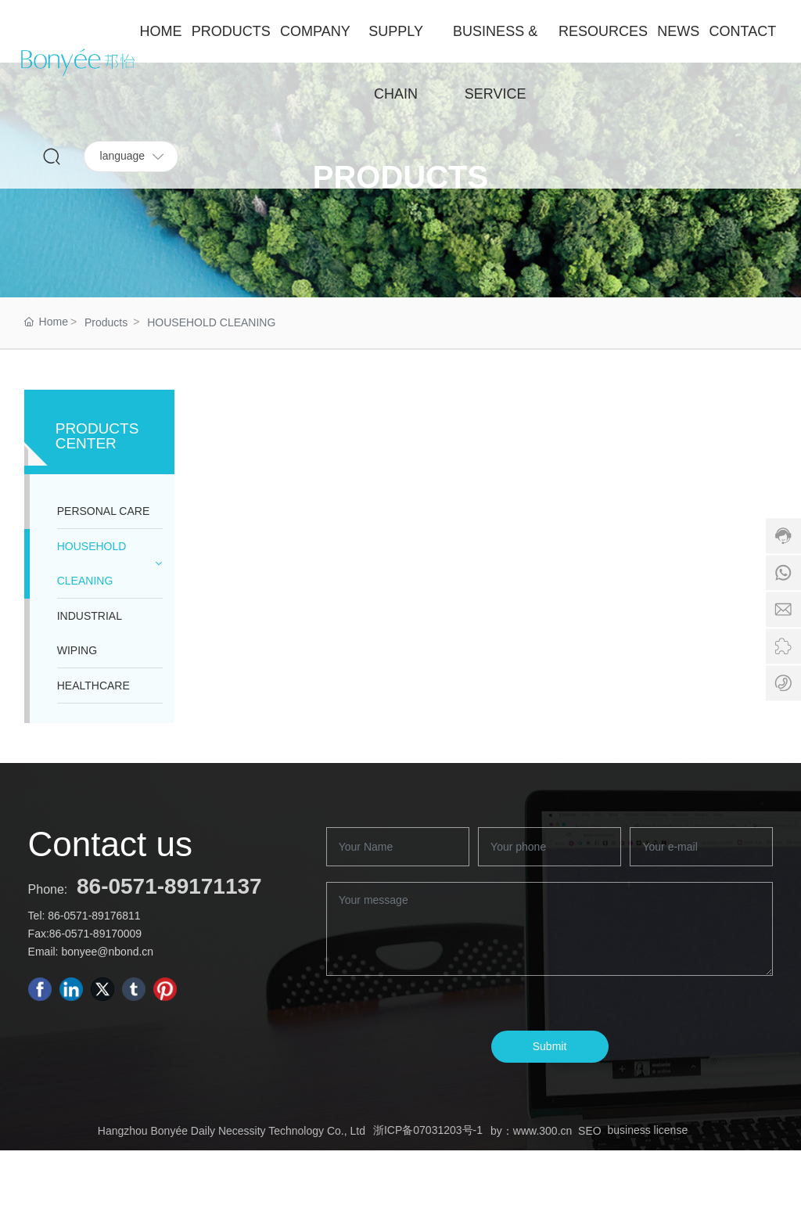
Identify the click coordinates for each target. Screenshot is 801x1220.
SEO (590, 1131)
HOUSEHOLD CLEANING (211, 322)
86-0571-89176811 (94, 915)
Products (106, 322)
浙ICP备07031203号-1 (428, 1130)
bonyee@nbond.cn (107, 951)
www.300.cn (542, 1131)
